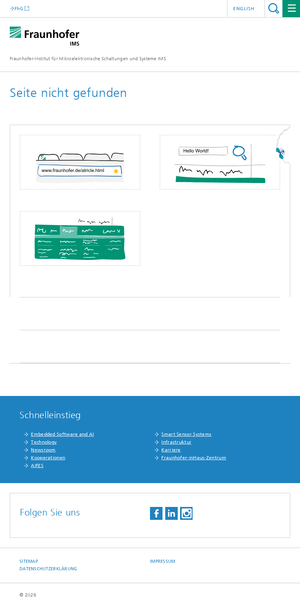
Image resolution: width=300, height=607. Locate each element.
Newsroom (43, 450)
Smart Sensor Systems (186, 434)
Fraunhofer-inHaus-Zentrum (193, 457)
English (244, 8)
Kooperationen (48, 457)
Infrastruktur (176, 442)
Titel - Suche (273, 8)
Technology (44, 442)
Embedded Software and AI (62, 434)
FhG (18, 8)
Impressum (162, 561)
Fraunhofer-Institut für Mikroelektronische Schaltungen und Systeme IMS (88, 58)
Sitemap (29, 561)
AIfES (37, 465)
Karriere (170, 450)
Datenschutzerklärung (48, 568)
